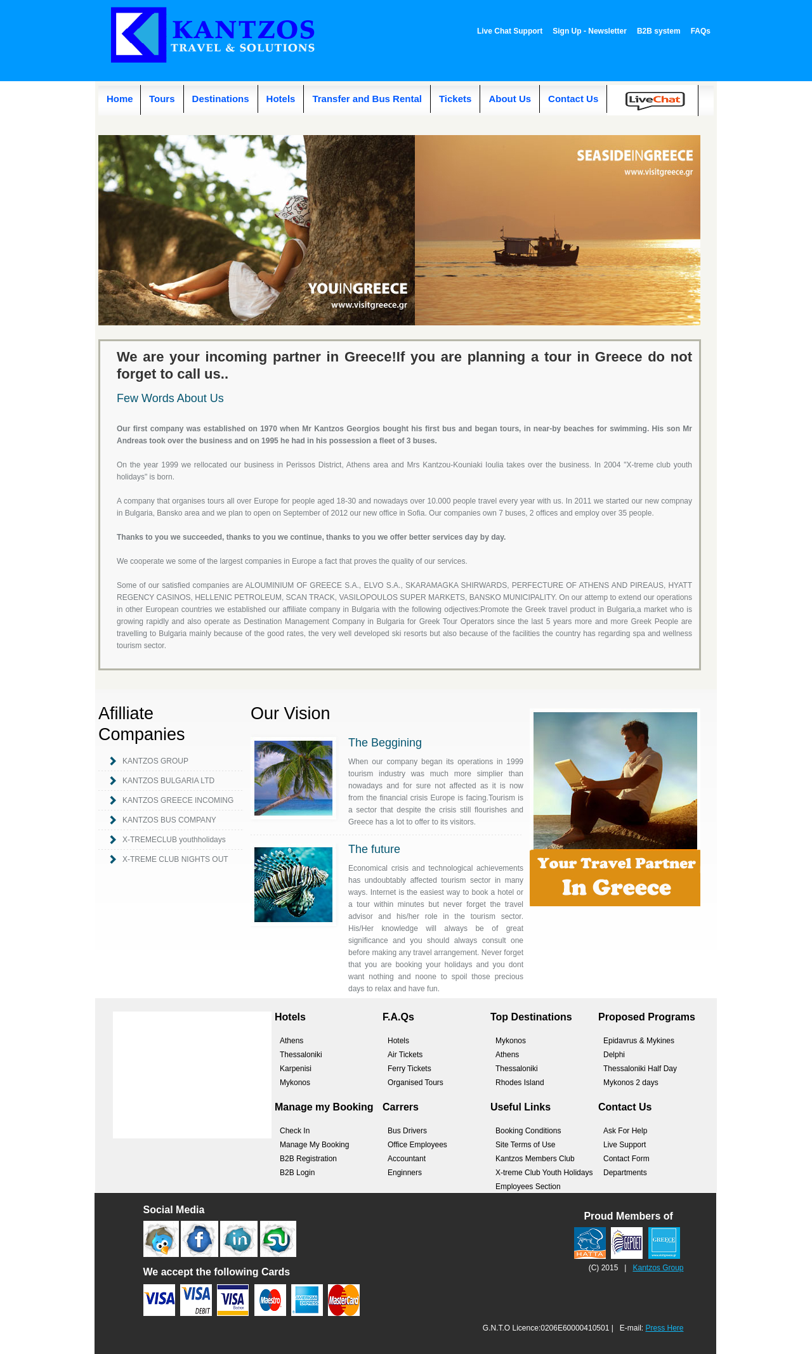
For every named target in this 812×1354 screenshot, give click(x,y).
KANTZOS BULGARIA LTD (168, 780)
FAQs (700, 31)
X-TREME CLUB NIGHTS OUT (175, 859)
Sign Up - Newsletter (590, 31)
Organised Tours (415, 1082)
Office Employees (417, 1144)
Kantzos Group (657, 1267)
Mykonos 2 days (630, 1082)
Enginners (405, 1172)
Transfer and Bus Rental (367, 98)
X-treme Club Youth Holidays (544, 1172)
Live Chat (660, 107)
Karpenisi (295, 1068)
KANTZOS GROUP (155, 761)
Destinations (220, 98)
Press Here (664, 1328)
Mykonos (295, 1082)
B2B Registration (308, 1158)
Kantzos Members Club (535, 1158)
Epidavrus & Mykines (638, 1040)
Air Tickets (405, 1054)
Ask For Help (625, 1130)
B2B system (659, 31)
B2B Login (297, 1172)
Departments (625, 1172)
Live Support (624, 1144)
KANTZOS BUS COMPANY (169, 820)
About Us (509, 98)
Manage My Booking (314, 1144)
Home (119, 98)
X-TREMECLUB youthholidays (174, 839)
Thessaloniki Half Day (640, 1068)
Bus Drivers (407, 1130)
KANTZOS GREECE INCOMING (177, 800)
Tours (162, 98)
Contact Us (573, 98)
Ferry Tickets (409, 1068)
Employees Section (528, 1186)
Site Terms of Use (525, 1144)
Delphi (614, 1054)
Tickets (455, 98)
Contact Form (626, 1158)
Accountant (407, 1158)
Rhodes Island (519, 1082)
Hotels (281, 98)
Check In (295, 1130)
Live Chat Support (509, 31)
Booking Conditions (528, 1130)
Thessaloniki (301, 1054)
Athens (291, 1040)
